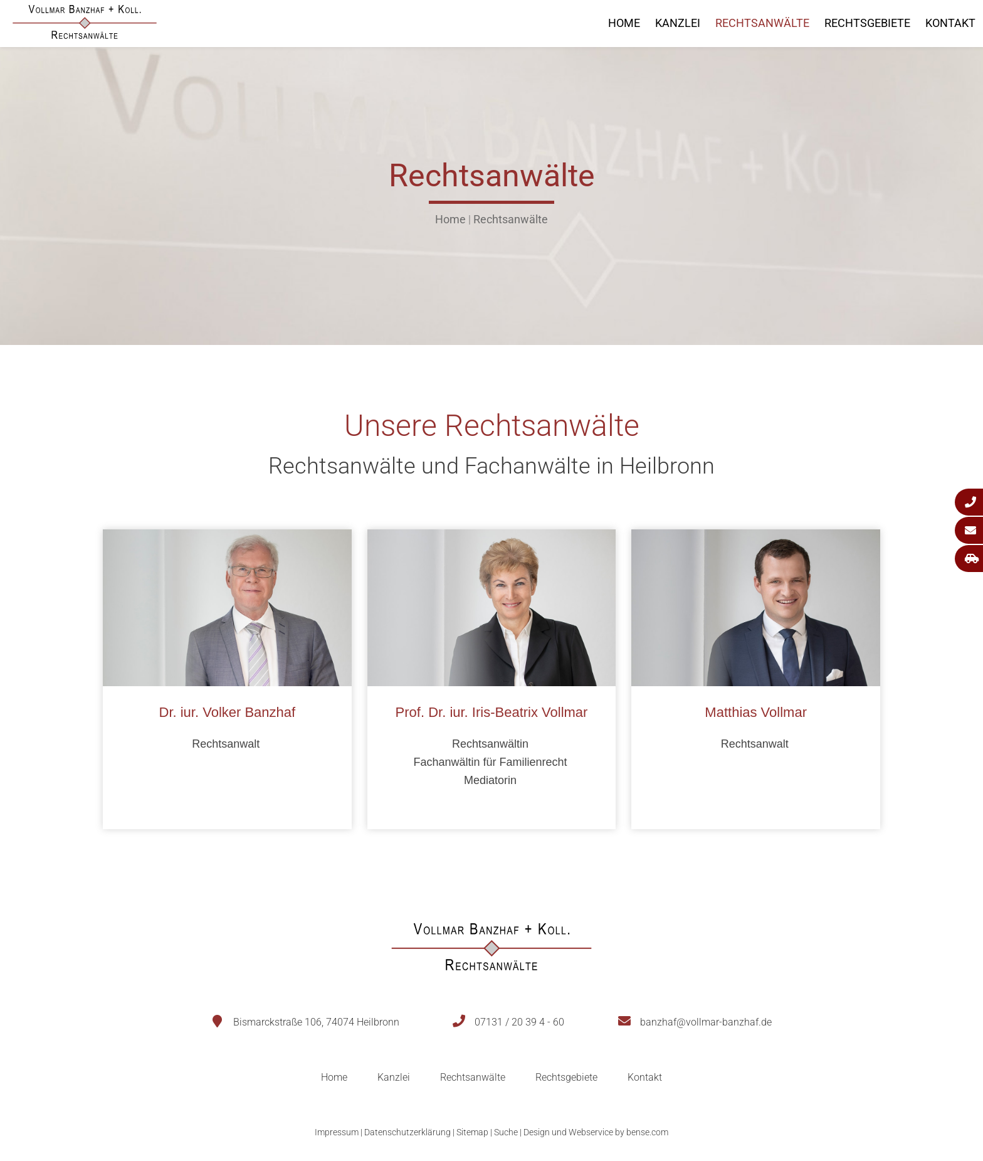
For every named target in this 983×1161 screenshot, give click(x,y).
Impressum (337, 1132)
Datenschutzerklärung (407, 1132)
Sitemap (472, 1132)
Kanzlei (677, 22)
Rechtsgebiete (867, 22)
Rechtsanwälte (762, 22)
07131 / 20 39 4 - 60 (519, 1022)
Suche (506, 1132)
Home (624, 22)
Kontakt (950, 22)
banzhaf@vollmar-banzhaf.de (706, 1022)
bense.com (647, 1132)
